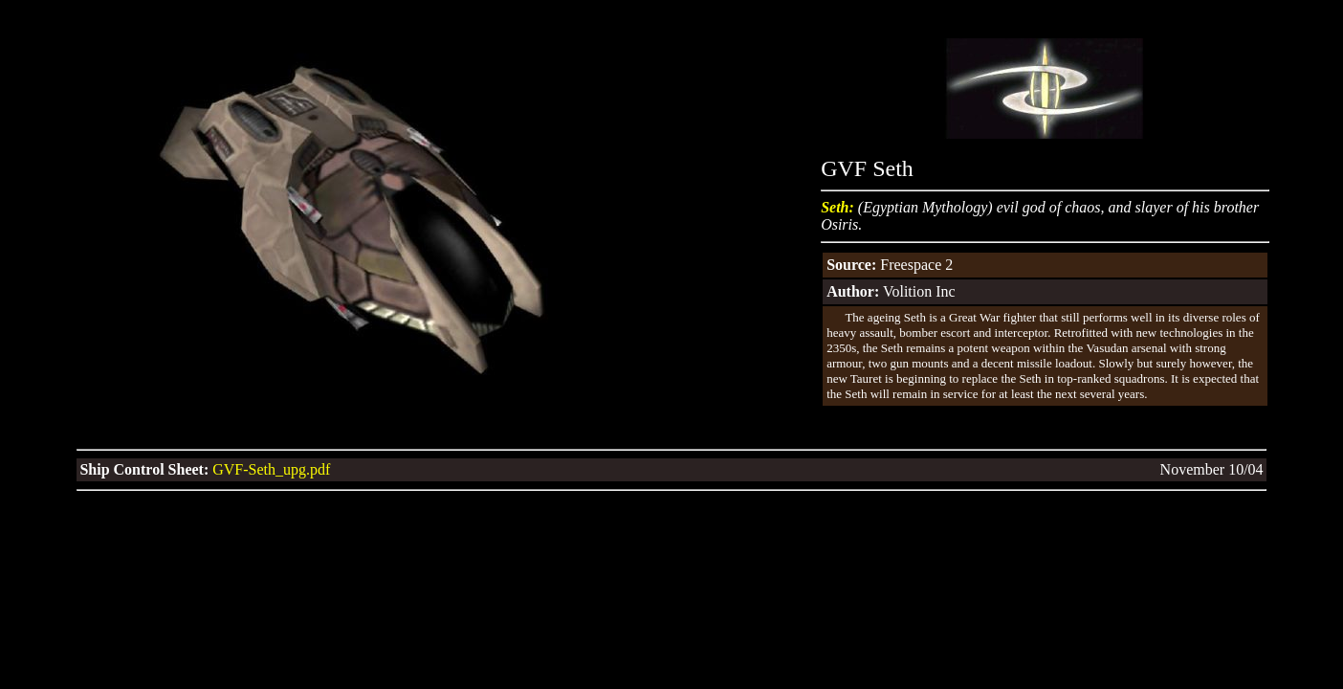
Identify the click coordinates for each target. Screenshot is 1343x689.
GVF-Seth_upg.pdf (269, 469)
